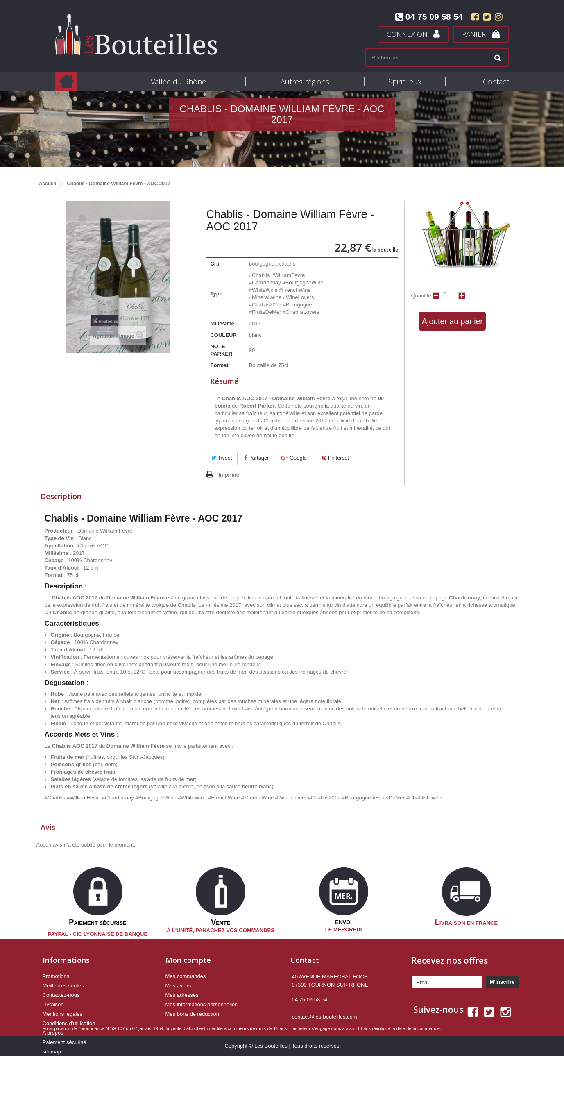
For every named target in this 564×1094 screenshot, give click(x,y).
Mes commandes (185, 976)
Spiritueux (404, 81)
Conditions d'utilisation (69, 1023)
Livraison (53, 1004)
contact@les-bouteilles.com (324, 1016)
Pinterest (335, 458)
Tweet (221, 458)
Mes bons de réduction (192, 1013)
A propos (53, 1032)
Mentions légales (63, 1013)
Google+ (295, 458)
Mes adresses (182, 995)
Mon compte (188, 960)
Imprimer (229, 475)
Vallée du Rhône (178, 81)
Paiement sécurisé (64, 1042)
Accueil (48, 183)
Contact (496, 81)
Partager (256, 458)
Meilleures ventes (63, 985)
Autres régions (305, 81)
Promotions (56, 976)
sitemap (52, 1051)
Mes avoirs (178, 985)
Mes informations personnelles (201, 1004)
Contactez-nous (61, 995)
